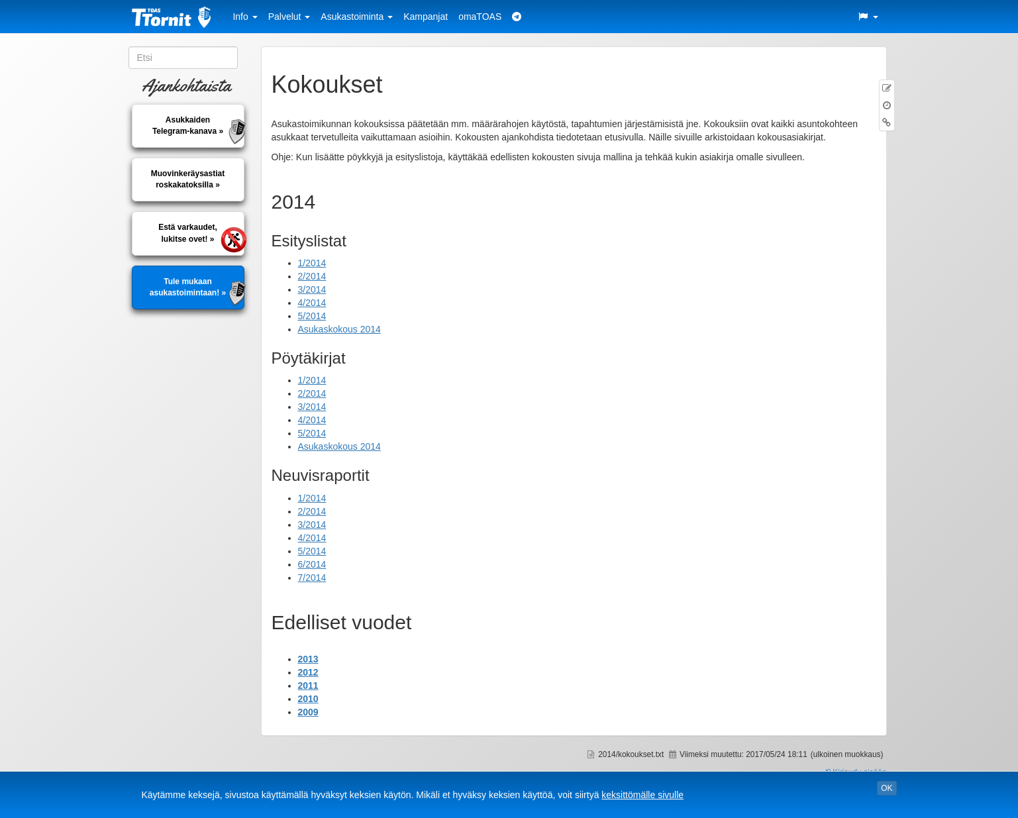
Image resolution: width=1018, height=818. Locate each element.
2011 (308, 685)
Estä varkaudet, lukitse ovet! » (187, 233)
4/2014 (312, 302)
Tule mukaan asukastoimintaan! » (188, 287)
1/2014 (312, 263)
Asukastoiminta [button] (357, 16)
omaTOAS (479, 16)
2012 (308, 672)
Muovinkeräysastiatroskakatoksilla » (188, 179)
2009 (308, 712)
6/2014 (312, 564)
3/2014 (312, 289)
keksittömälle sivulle (642, 795)
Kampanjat (425, 16)
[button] (868, 16)
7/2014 (312, 577)
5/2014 (312, 316)
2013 (308, 659)
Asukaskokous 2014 (339, 329)
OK (886, 788)
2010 (308, 698)
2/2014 (312, 276)
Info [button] (244, 16)
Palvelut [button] (289, 16)
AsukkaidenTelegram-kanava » (187, 125)
